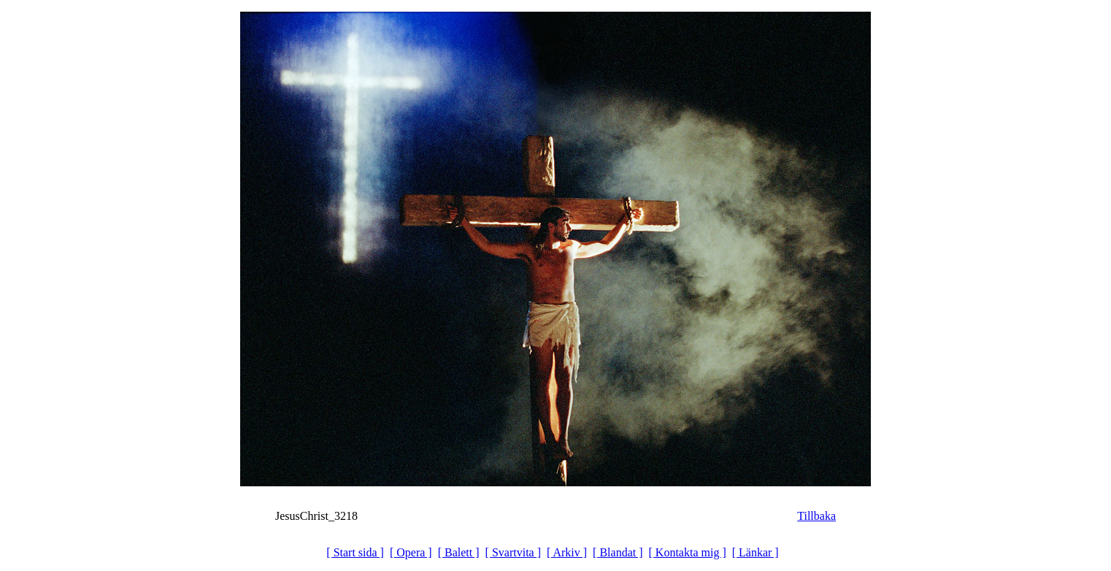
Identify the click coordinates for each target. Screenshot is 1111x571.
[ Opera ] (411, 552)
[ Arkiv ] (567, 552)
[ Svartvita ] (513, 552)
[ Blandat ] (617, 552)
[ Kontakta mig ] (687, 552)
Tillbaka (816, 516)
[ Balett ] (459, 552)
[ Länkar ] (755, 552)
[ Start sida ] (355, 552)
